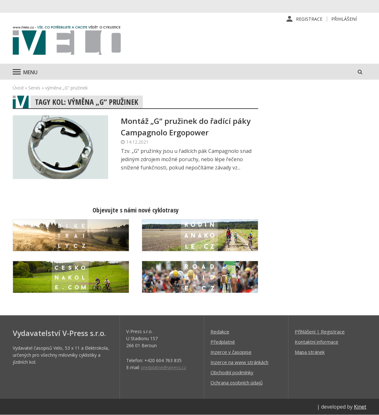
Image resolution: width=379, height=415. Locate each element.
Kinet (360, 406)
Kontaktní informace (316, 342)
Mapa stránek (310, 352)
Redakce (219, 331)
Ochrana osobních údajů (236, 382)
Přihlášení (344, 19)
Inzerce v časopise (231, 352)
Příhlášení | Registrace (320, 331)
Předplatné (222, 342)
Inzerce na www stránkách (239, 362)
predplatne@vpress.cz (163, 367)
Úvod (18, 88)
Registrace (309, 19)
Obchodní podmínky (231, 372)
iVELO (67, 41)
